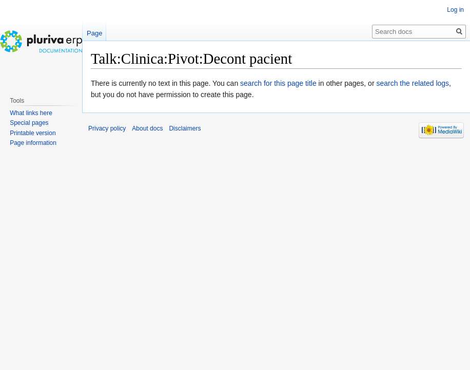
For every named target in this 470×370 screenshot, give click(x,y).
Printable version (32, 133)
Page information (33, 142)
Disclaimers (185, 128)
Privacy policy (107, 128)
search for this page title (278, 83)
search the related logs (412, 83)
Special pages (29, 122)
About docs (147, 128)
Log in (455, 9)
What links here (31, 113)
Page (94, 33)
